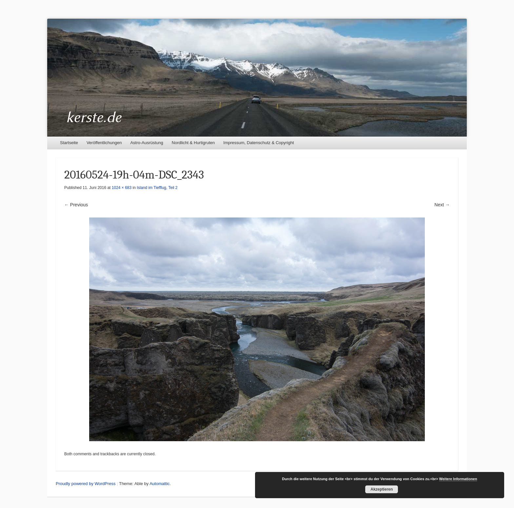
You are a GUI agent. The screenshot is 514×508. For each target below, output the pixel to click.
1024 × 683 (121, 187)
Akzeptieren (381, 489)
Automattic (159, 483)
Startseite (69, 142)
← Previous (76, 204)
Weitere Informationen (458, 479)
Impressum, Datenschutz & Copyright (258, 142)
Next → (442, 204)
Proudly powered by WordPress (86, 483)
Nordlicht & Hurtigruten (193, 142)
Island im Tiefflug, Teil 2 (157, 187)
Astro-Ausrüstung (146, 142)
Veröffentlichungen (104, 142)
